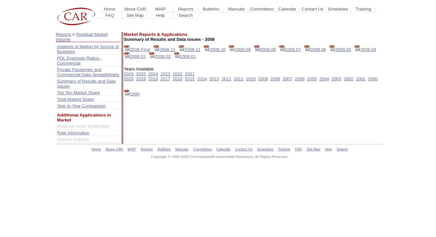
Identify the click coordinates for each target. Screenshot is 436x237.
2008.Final (137, 49)
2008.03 (135, 56)
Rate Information (73, 132)
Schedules (338, 9)
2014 (202, 78)
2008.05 (340, 49)
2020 (129, 78)
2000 (373, 78)
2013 (214, 78)
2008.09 (239, 49)
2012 (226, 78)
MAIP (160, 9)
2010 (251, 78)
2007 (287, 78)
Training (363, 9)
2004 (324, 78)
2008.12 (164, 49)
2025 (141, 73)
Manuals (236, 9)
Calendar (287, 9)
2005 (312, 78)
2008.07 (290, 49)
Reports (185, 9)
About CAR (135, 9)
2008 (275, 78)
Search (185, 15)
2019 (141, 78)
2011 (239, 78)
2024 (153, 73)
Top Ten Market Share (78, 92)
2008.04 (365, 49)
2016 (178, 78)
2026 (129, 73)
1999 (132, 94)
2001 (361, 78)
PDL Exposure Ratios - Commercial (79, 61)
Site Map (135, 15)
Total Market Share (75, 99)
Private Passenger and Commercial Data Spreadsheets (88, 72)
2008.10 (214, 49)
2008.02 (160, 56)
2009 (263, 78)
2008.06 (315, 49)
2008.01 (185, 56)
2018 (153, 78)
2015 (190, 78)
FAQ (109, 15)
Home (110, 9)
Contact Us (313, 9)
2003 (336, 78)
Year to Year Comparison (81, 105)
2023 (165, 73)
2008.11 (189, 49)
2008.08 (265, 49)
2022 (178, 73)
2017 (165, 78)
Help (160, 15)
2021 (190, 73)
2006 (300, 78)
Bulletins (211, 9)
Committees (262, 9)
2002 (349, 78)
